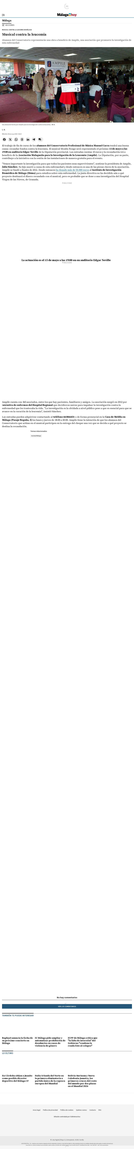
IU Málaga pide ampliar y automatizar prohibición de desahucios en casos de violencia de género (50, 1042)
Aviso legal (36, 1110)
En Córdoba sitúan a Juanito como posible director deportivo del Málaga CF (17, 1078)
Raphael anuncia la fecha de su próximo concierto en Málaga (17, 1040)
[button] (3, 15)
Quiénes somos (81, 1110)
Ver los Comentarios (67, 1006)
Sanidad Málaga (36, 436)
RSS (100, 1110)
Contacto (93, 1110)
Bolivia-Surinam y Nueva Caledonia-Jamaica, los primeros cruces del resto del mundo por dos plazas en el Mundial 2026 (82, 1080)
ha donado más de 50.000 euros (72, 170)
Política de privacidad (50, 1110)
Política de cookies (66, 1110)
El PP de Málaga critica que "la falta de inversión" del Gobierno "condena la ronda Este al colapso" (82, 1042)
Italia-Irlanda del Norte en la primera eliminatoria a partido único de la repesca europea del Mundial (50, 1079)
